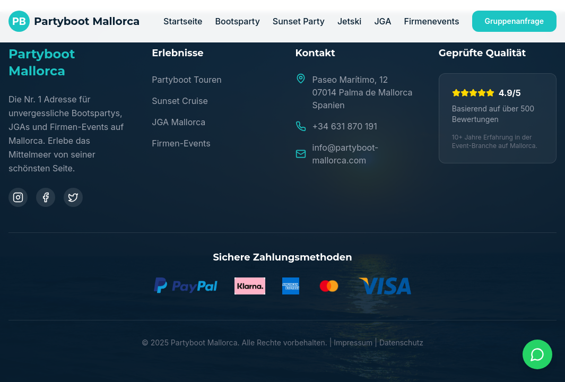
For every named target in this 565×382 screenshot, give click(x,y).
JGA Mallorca (178, 122)
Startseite (182, 21)
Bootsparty (237, 21)
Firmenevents (431, 21)
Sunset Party (299, 21)
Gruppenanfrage (514, 20)
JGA (382, 21)
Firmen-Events (181, 143)
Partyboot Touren (186, 79)
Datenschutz (401, 342)
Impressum (353, 342)
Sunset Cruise (180, 101)
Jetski (349, 21)
